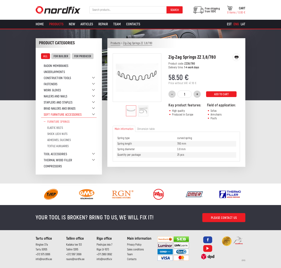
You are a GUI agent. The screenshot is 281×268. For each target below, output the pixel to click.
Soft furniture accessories (63, 115)
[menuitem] (229, 24)
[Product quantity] (184, 94)
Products (56, 24)
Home (40, 24)
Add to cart (221, 94)
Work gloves (52, 90)
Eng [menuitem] (236, 24)
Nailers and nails (55, 96)
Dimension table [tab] (146, 129)
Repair (103, 24)
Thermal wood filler (58, 160)
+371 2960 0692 (104, 254)
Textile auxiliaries (58, 146)
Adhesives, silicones (59, 140)
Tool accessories (55, 154)
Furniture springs (58, 122)
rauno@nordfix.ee (75, 259)
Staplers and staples (58, 102)
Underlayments (54, 72)
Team (117, 24)
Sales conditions (135, 249)
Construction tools (57, 78)
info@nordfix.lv (104, 259)
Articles (86, 24)
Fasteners (51, 84)
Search (174, 10)
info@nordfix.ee (44, 259)
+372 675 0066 (43, 254)
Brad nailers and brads (60, 109)
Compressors (53, 166)
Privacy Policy (134, 244)
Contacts (133, 24)
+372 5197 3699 (73, 254)
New (72, 24)
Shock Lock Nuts (57, 134)
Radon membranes (56, 66)
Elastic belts (55, 128)
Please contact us (224, 218)
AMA (243, 260)
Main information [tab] (124, 129)
